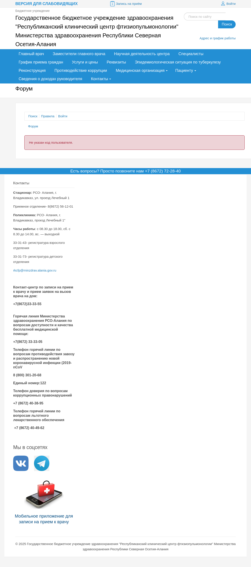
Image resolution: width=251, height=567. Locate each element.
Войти (228, 3)
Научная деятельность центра (142, 54)
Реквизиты (116, 62)
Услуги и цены (85, 62)
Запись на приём (125, 3)
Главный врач (31, 54)
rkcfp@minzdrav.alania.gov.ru (34, 270)
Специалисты (190, 54)
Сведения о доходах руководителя (50, 79)
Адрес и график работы (218, 38)
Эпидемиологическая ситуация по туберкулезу (178, 62)
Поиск (227, 24)
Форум (33, 126)
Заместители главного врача (79, 54)
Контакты (99, 79)
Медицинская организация (140, 70)
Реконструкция (32, 70)
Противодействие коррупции (80, 70)
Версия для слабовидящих (46, 4)
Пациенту (184, 70)
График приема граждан (41, 62)
